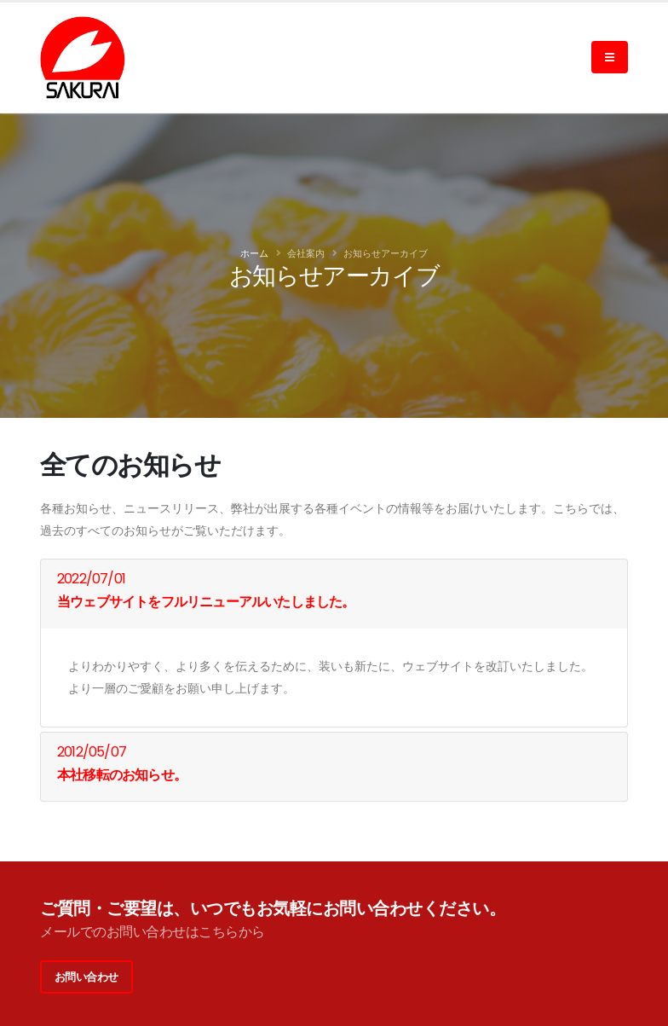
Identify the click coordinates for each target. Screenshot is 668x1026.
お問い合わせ (86, 977)
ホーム (254, 253)
